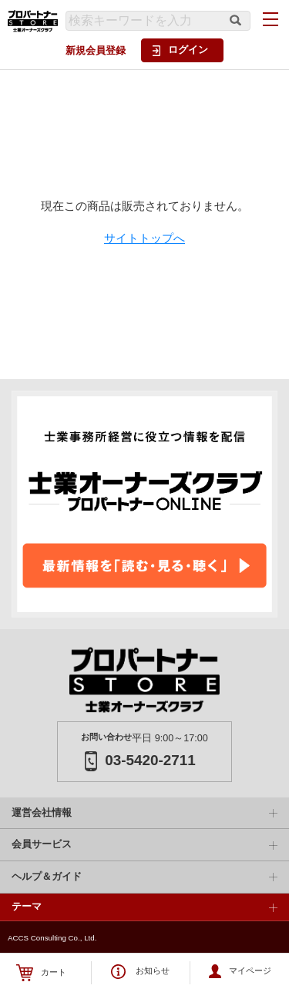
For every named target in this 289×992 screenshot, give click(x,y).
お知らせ (140, 971)
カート (41, 972)
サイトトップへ (144, 238)
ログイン (180, 50)
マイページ (240, 971)
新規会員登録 (96, 50)
